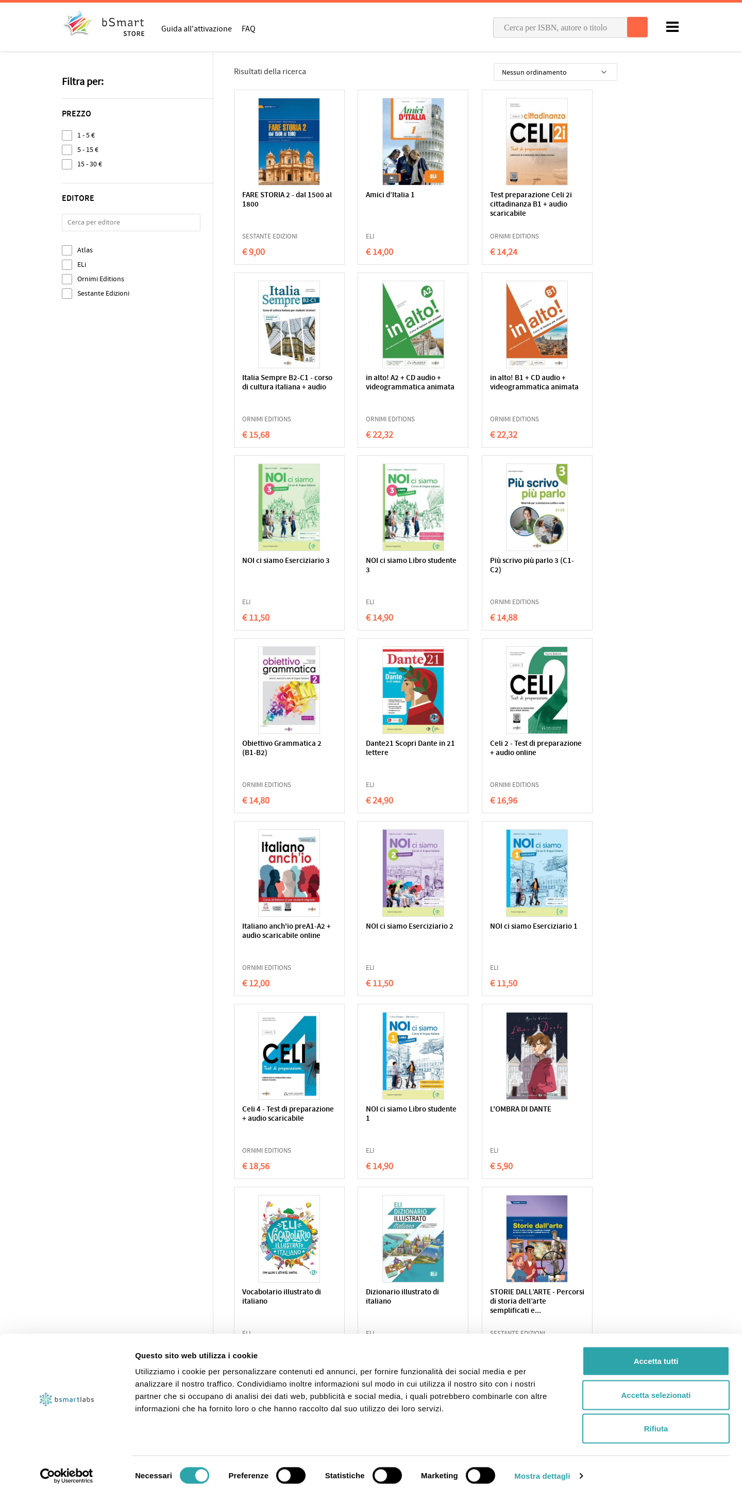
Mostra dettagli (542, 1466)
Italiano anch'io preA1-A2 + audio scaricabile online (279, 753)
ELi (81, 264)
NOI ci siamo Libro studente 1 (272, 931)
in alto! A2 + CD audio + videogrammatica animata (279, 387)
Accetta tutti (656, 1351)
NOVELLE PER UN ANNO (369, 1114)
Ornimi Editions (100, 279)
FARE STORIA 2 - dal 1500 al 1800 (274, 200)
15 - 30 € (89, 164)
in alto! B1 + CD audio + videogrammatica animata (378, 387)
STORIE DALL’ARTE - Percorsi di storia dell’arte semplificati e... (276, 1123)
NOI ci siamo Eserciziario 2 (362, 748)
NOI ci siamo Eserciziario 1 (461, 748)
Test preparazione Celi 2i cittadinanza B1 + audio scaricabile (476, 205)
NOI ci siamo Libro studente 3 (567, 382)
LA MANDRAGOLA (565, 1110)
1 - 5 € (86, 135)
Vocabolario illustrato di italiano (474, 931)
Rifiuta (656, 1419)
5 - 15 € (87, 149)
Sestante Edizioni (103, 293)
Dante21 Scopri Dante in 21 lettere (474, 565)
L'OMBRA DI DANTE (370, 927)
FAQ (249, 28)
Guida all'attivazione (196, 28)
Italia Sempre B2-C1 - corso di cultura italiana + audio (576, 205)
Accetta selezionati (655, 1385)
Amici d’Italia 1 (364, 195)
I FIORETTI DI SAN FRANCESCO (467, 1114)
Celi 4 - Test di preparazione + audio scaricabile (572, 753)
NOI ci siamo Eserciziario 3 (461, 382)
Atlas (85, 250)
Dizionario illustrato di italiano (573, 931)
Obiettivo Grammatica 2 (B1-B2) (377, 565)
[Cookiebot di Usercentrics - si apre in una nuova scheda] (67, 1467)
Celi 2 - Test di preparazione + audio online (572, 570)
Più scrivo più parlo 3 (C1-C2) (276, 565)
